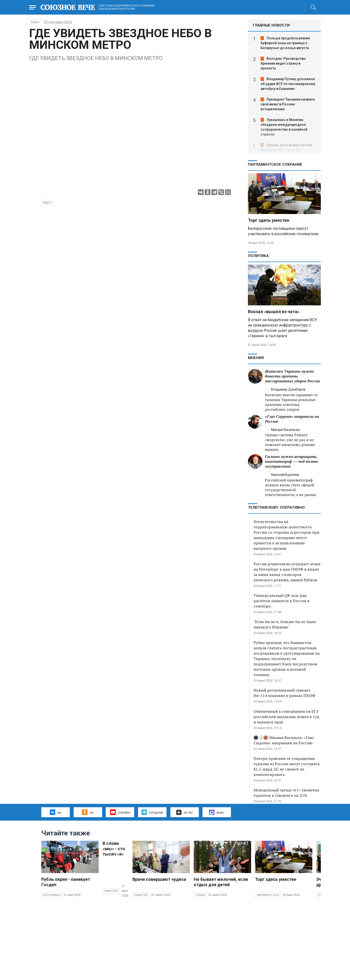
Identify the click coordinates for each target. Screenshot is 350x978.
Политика (258, 256)
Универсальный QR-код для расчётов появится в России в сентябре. (281, 601)
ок (87, 812)
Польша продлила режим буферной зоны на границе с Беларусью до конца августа (285, 43)
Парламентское (268, 895)
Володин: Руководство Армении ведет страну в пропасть (283, 63)
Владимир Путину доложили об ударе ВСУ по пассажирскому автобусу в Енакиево (288, 84)
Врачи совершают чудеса (159, 879)
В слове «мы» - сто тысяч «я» (114, 849)
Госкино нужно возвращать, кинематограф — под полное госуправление (291, 461)
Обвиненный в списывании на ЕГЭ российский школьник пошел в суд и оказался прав (286, 717)
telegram (152, 812)
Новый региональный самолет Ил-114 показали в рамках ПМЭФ (284, 692)
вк (55, 812)
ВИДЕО (35, 22)
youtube (120, 812)
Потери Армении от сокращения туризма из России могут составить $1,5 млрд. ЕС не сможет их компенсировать (287, 766)
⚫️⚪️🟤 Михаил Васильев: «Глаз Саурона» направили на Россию (284, 740)
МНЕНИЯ (256, 358)
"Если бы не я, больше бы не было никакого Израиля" (285, 624)
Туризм (200, 895)
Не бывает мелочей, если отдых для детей (221, 882)
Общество (111, 891)
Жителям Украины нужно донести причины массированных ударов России (292, 376)
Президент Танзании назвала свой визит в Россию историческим (288, 104)
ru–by (184, 812)
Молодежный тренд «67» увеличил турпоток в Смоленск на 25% (286, 792)
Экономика (51, 895)
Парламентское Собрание (275, 164)
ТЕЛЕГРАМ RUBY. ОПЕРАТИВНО (276, 507)
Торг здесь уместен (268, 220)
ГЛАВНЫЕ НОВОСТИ (271, 25)
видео (47, 202)
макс (217, 812)
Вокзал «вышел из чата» (273, 311)
